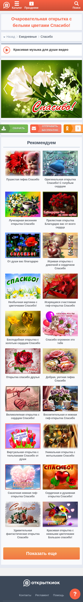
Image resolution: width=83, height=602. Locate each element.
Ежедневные (28, 36)
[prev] (5, 89)
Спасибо (47, 36)
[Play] (6, 50)
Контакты (25, 595)
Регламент (42, 595)
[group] (41, 50)
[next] (77, 89)
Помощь (58, 595)
